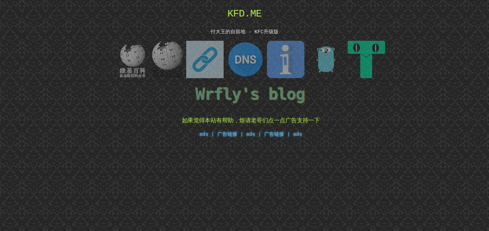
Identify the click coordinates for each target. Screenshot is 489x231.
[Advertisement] (244, 185)
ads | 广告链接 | (221, 133)
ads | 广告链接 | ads (274, 133)
